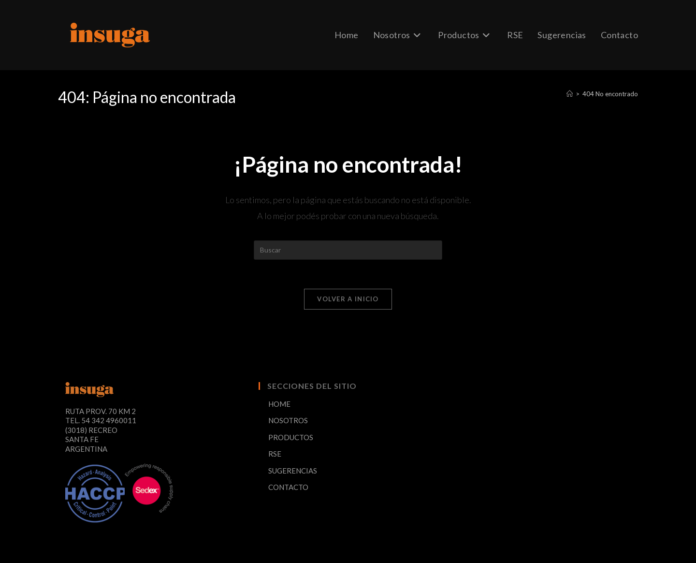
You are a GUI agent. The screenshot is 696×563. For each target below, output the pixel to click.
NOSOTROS (288, 420)
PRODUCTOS (290, 437)
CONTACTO (288, 487)
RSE (274, 453)
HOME (279, 404)
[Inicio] (569, 94)
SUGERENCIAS (292, 470)
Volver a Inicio (348, 299)
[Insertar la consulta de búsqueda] (348, 250)
